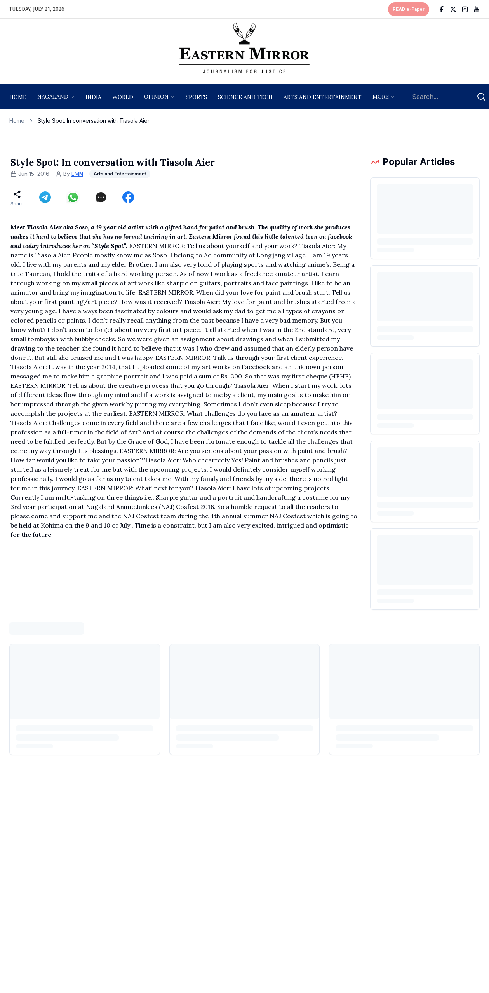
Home (17, 97)
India (93, 97)
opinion (156, 96)
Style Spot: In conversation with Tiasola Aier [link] (94, 120)
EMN (77, 173)
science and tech (245, 97)
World (122, 97)
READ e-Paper (409, 9)
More (380, 96)
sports (196, 97)
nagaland (52, 96)
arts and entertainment (323, 97)
